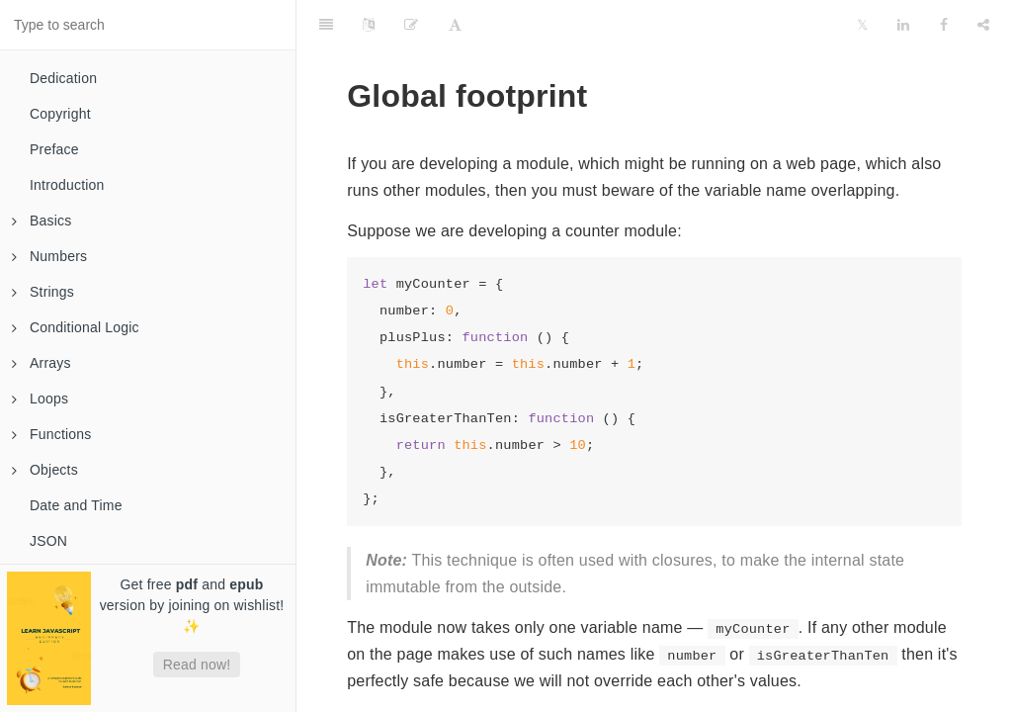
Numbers (49, 256)
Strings (43, 292)
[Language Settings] (368, 24)
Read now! (197, 664)
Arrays (41, 363)
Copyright (60, 114)
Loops (40, 398)
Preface (54, 149)
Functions (52, 434)
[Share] (983, 24)
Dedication (63, 78)
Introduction (67, 185)
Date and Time (76, 505)
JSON (48, 541)
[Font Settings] (455, 24)
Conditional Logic (75, 327)
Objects (45, 470)
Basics (41, 220)
